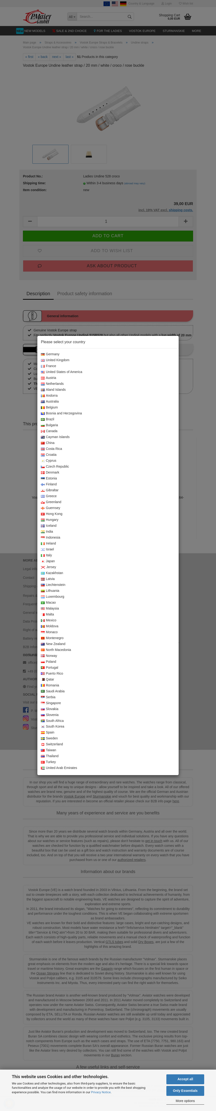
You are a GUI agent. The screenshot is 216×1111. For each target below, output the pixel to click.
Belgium (49, 407)
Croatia (48, 454)
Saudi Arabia (53, 691)
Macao (48, 602)
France (48, 366)
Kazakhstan (52, 573)
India (47, 531)
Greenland (51, 502)
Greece (49, 496)
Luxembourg (52, 596)
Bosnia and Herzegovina (61, 413)
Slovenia (50, 715)
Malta (47, 614)
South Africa (52, 721)
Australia (50, 401)
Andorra (49, 395)
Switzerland (52, 744)
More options (185, 1101)
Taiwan (48, 750)
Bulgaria (49, 425)
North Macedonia (56, 650)
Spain (47, 732)
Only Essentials (185, 1091)
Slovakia (49, 709)
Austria (48, 378)
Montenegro (52, 638)
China (48, 443)
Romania (50, 685)
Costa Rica (51, 449)
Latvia (48, 579)
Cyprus (48, 460)
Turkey (48, 762)
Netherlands (52, 384)
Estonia (49, 478)
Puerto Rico (52, 673)
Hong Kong (51, 514)
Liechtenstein (53, 585)
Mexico (48, 620)
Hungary (49, 520)
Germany (50, 354)
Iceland (48, 525)
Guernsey (50, 508)
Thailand (50, 756)
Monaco (49, 632)
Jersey (48, 567)
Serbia (48, 697)
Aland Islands (53, 389)
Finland (49, 484)
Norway (49, 656)
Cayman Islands (55, 437)
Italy (46, 555)
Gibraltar (50, 490)
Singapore (51, 703)
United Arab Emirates (59, 768)
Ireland (48, 543)
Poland (48, 661)
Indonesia (50, 537)
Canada (49, 431)
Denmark (50, 472)
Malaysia (50, 608)
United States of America (61, 372)
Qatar (47, 679)
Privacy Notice (101, 1092)
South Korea (52, 726)
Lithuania (50, 590)
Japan (48, 561)
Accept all (185, 1079)
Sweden (49, 738)
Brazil (47, 419)
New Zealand (53, 644)
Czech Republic (55, 466)
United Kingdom (55, 360)
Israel (47, 549)
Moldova (49, 626)
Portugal (49, 667)
